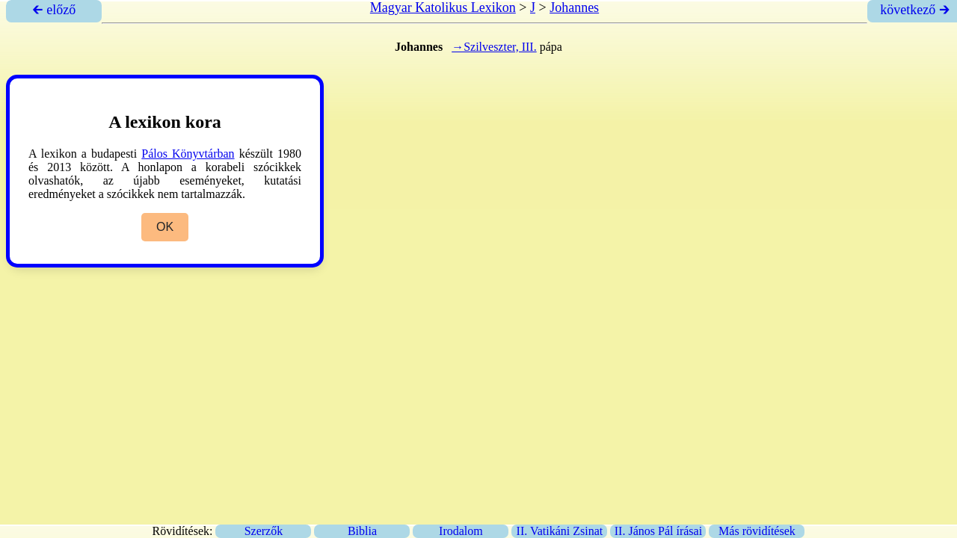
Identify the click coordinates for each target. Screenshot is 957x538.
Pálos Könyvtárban (187, 153)
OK (164, 226)
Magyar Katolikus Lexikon (443, 7)
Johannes (574, 7)
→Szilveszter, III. (494, 46)
